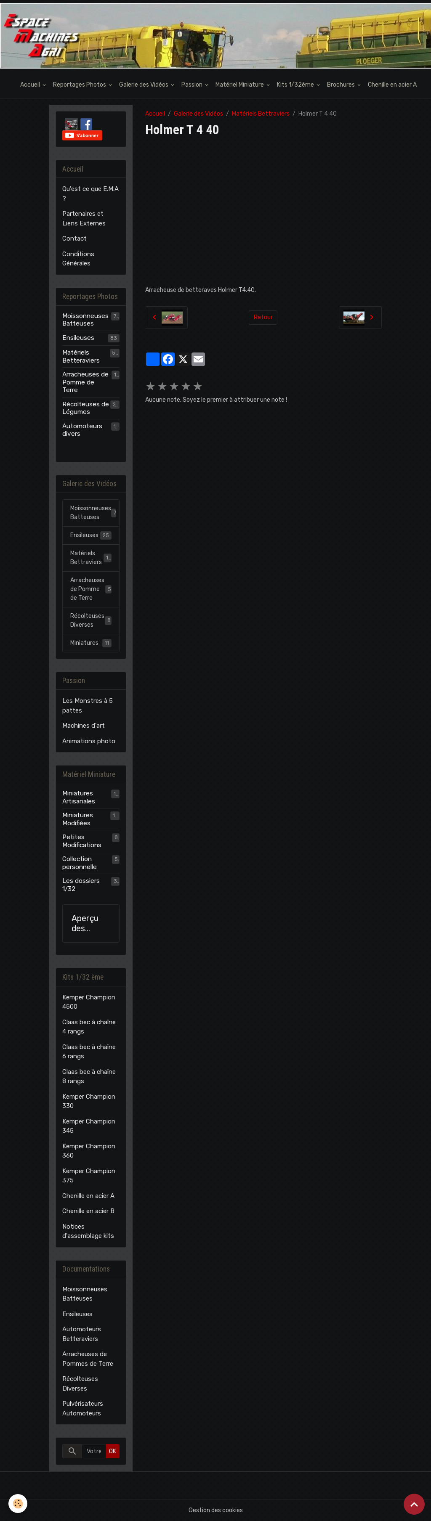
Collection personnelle (79, 862)
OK (112, 1451)
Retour (263, 317)
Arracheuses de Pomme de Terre (85, 382)
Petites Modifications (81, 840)
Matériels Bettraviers (261, 113)
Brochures (341, 84)
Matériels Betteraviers (81, 356)
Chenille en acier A (392, 84)
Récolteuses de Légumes (85, 408)
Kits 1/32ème (296, 84)
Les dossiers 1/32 (81, 884)
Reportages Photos (80, 84)
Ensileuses (78, 338)
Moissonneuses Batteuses (85, 319)
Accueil (30, 84)
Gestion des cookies (216, 1510)
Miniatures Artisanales (78, 797)
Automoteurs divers (82, 429)
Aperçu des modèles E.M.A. (87, 923)
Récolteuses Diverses (91, 620)
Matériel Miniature (240, 84)
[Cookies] (17, 1503)
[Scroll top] (414, 1504)
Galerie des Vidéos (144, 84)
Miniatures (91, 643)
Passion (192, 84)
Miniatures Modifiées (77, 819)
